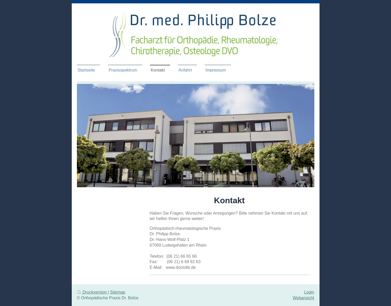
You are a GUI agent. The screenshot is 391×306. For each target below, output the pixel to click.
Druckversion (92, 292)
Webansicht (303, 298)
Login (309, 292)
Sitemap (117, 292)
